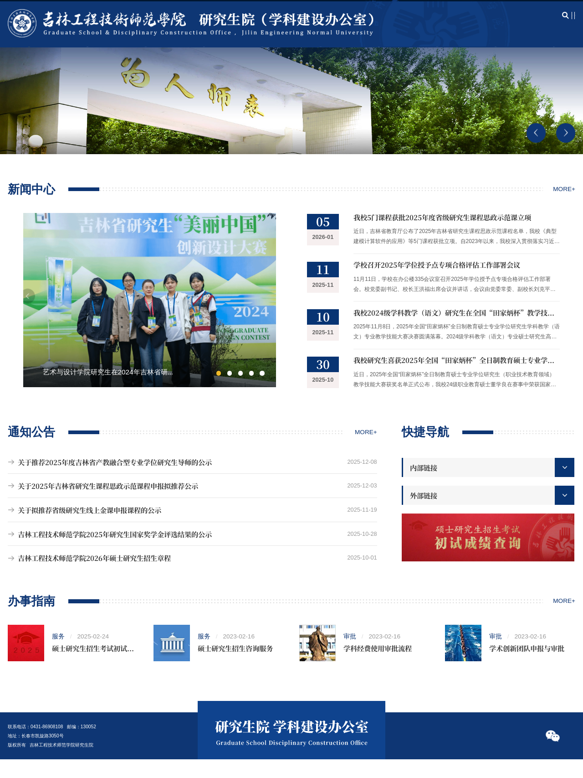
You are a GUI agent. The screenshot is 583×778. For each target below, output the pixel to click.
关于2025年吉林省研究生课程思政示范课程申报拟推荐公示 (192, 505)
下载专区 (553, 56)
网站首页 (29, 56)
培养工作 (204, 56)
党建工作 (379, 56)
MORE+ (564, 208)
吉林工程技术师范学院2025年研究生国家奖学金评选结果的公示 (192, 552)
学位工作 (262, 56)
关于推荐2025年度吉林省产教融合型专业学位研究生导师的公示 (192, 480)
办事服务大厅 (557, 15)
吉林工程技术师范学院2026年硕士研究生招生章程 (192, 577)
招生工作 (145, 56)
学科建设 (495, 56)
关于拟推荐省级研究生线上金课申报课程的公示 (192, 529)
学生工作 (320, 56)
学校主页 (523, 15)
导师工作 (437, 56)
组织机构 (87, 56)
